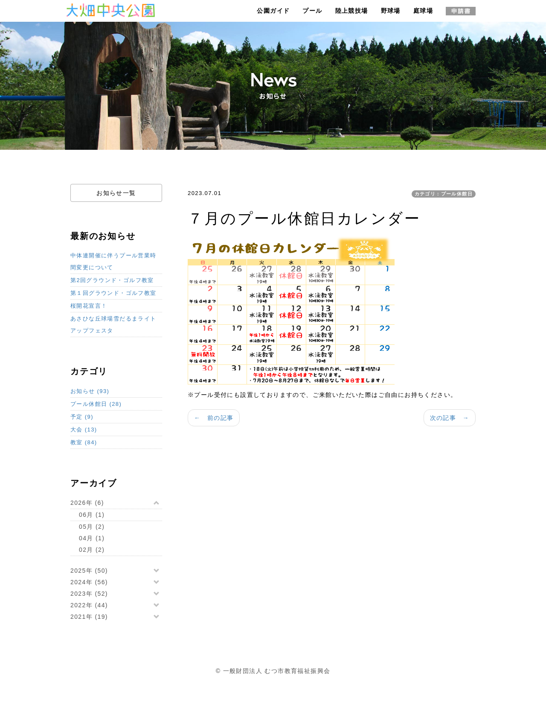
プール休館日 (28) (96, 404)
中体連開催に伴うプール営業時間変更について (113, 261)
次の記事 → (449, 417)
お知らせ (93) (89, 391)
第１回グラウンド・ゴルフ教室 (113, 293)
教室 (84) (83, 442)
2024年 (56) (89, 582)
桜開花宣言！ (88, 306)
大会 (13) (83, 429)
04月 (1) (92, 538)
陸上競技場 (351, 10)
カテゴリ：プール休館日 (444, 193)
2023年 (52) (89, 593)
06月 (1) (92, 514)
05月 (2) (92, 526)
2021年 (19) (89, 616)
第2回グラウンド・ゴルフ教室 (112, 280)
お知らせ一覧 (116, 192)
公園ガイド (273, 10)
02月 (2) (92, 549)
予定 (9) (81, 417)
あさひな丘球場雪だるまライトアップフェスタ (113, 324)
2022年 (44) (89, 605)
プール (312, 10)
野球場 (391, 10)
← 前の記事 (213, 417)
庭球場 (423, 10)
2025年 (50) (89, 570)
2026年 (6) (87, 502)
